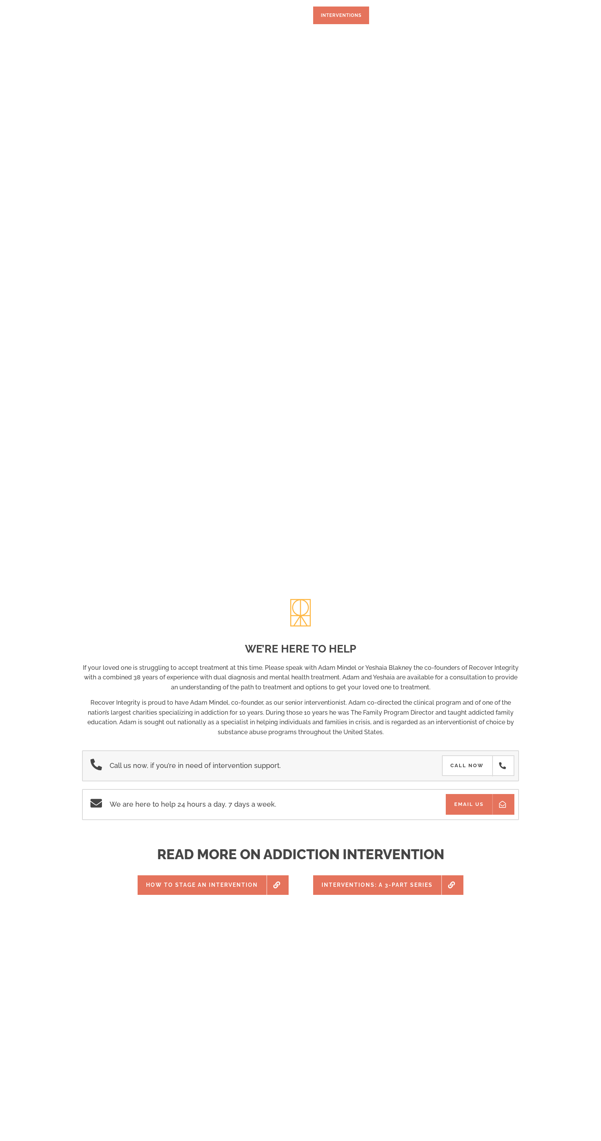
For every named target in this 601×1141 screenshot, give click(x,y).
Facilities (224, 15)
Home (99, 15)
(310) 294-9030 (479, 15)
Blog (427, 15)
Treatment (180, 15)
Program (136, 15)
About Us (391, 15)
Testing (264, 15)
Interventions (341, 15)
